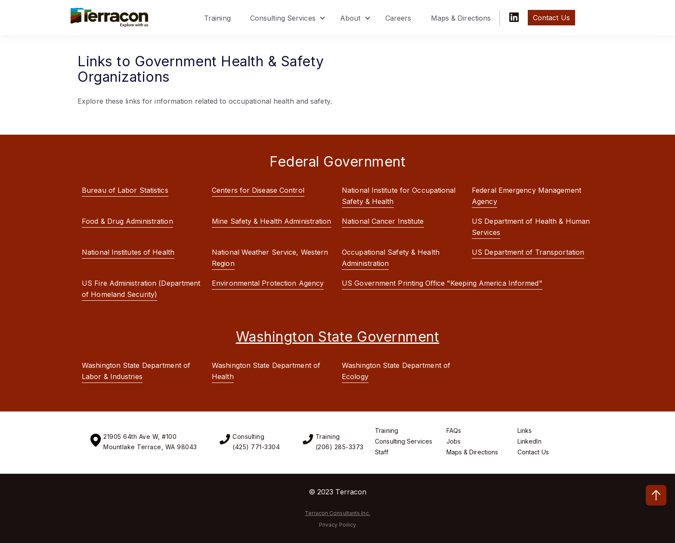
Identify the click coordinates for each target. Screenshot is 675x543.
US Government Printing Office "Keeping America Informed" (442, 283)
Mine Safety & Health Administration (271, 221)
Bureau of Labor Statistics (125, 190)
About (350, 18)
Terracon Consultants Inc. (337, 513)
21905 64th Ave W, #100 (139, 436)
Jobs (453, 441)
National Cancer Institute (383, 221)
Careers (398, 18)
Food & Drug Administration (127, 221)
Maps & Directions (461, 18)
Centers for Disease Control (258, 190)
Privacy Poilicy (337, 524)
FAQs (453, 430)
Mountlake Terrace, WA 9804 (148, 446)
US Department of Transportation (528, 252)
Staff (381, 452)
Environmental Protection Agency (268, 283)
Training (217, 18)
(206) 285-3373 (340, 446)
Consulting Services (283, 18)
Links (524, 430)
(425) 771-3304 (256, 446)
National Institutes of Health (128, 252)
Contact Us (533, 452)
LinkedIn (529, 441)
